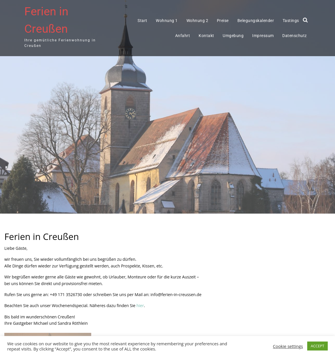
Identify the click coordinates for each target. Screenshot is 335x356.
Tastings (291, 20)
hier (140, 305)
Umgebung (233, 35)
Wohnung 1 (167, 20)
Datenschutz (294, 35)
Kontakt (206, 35)
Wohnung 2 (197, 20)
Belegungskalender (255, 20)
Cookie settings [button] (288, 346)
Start (142, 20)
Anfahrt (182, 35)
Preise (223, 20)
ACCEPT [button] (317, 345)
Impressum (263, 35)
